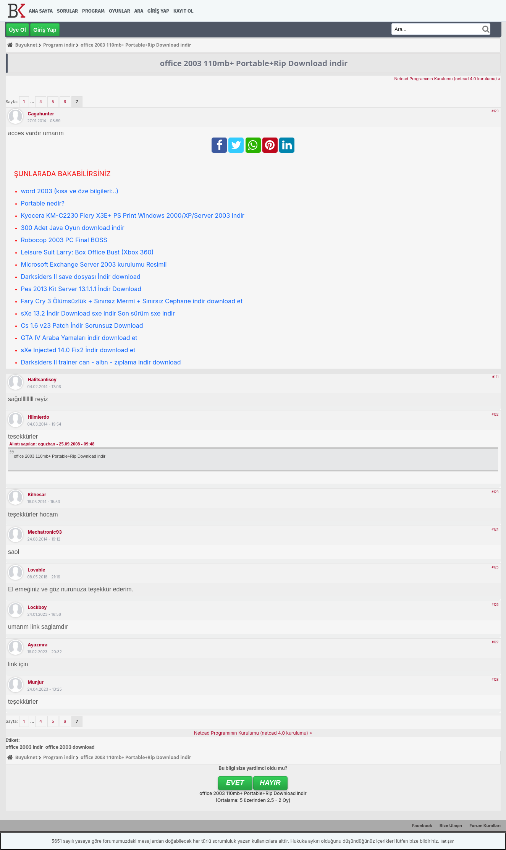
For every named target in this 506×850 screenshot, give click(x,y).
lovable (36, 570)
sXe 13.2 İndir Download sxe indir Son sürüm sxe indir (98, 313)
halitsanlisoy (42, 379)
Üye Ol (17, 30)
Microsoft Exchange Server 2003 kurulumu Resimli (94, 264)
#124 (494, 529)
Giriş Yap (158, 11)
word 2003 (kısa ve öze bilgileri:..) (70, 191)
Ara (138, 11)
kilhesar (37, 494)
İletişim (447, 841)
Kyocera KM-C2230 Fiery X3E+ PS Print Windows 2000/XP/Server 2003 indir (132, 215)
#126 (494, 605)
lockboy (37, 607)
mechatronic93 (45, 532)
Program (93, 11)
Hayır (270, 783)
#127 (495, 642)
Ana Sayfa (41, 11)
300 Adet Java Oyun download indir (72, 228)
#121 (495, 377)
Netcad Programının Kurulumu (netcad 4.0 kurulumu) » (447, 78)
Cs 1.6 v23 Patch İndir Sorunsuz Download (82, 325)
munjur (36, 682)
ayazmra (38, 645)
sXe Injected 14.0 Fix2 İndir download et (78, 350)
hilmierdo (38, 417)
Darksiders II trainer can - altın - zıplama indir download (101, 362)
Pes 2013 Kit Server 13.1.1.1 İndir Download (81, 289)
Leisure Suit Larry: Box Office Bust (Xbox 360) (87, 252)
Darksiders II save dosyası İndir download (81, 276)
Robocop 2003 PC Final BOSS (64, 240)
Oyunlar (119, 11)
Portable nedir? (43, 203)
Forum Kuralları (485, 825)
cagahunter (41, 114)
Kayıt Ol (183, 11)
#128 (494, 680)
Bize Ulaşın (451, 825)
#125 (495, 567)
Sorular (67, 11)
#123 (494, 492)
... (32, 101)
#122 (494, 414)
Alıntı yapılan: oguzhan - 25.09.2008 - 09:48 (51, 444)
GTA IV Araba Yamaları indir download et (79, 338)
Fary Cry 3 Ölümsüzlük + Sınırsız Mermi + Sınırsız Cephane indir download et (132, 301)
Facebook (422, 825)
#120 (494, 111)
